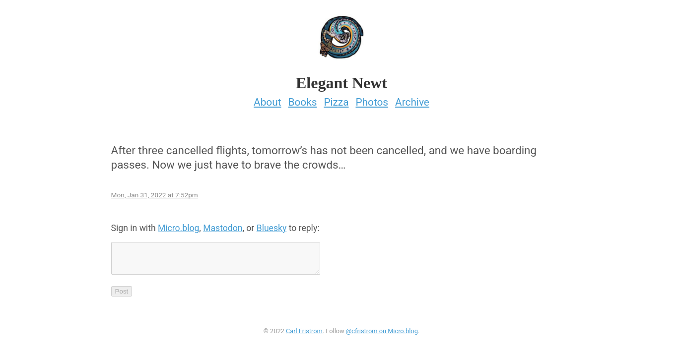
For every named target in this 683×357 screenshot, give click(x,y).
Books (302, 99)
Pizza (336, 99)
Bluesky (272, 225)
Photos (371, 99)
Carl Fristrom (304, 334)
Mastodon (222, 225)
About (267, 99)
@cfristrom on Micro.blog (382, 334)
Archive (412, 99)
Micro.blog (178, 225)
